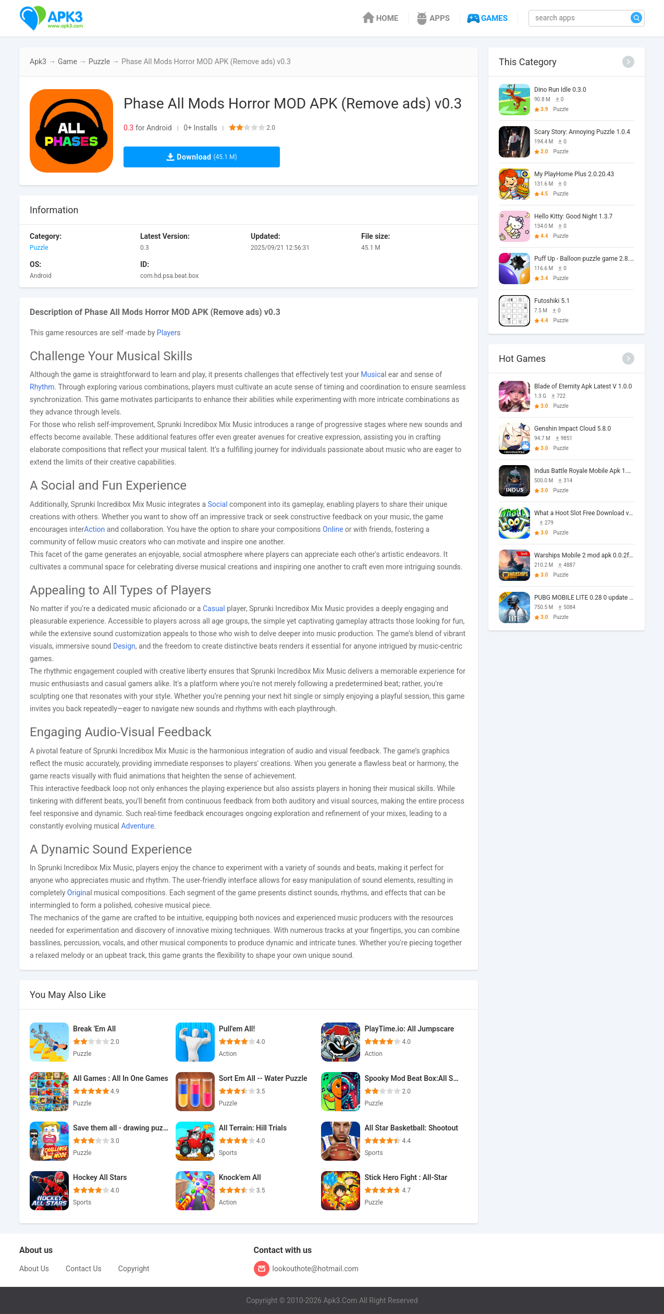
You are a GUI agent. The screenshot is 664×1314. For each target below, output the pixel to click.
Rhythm (42, 387)
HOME (380, 18)
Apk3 (38, 61)
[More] (628, 62)
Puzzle (99, 61)
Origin (77, 893)
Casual (214, 608)
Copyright (134, 1268)
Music (370, 374)
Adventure (137, 826)
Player (167, 332)
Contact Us (84, 1268)
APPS (432, 18)
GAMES (486, 18)
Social (218, 504)
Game (67, 61)
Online (333, 529)
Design (124, 646)
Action (94, 529)
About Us (34, 1268)
